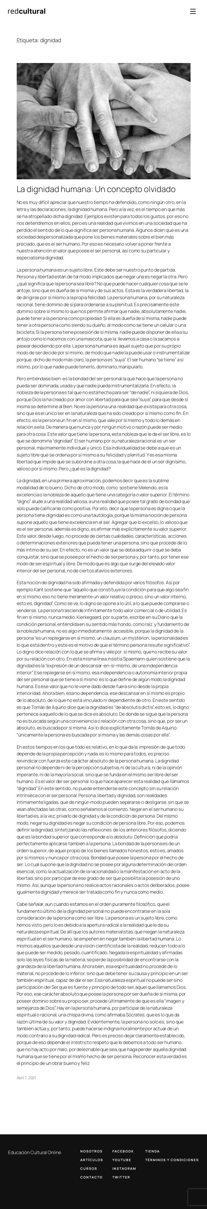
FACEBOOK (123, 1151)
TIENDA (152, 1151)
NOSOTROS (91, 1151)
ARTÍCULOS (91, 1160)
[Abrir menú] (193, 11)
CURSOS (88, 1168)
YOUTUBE (121, 1160)
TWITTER (121, 1177)
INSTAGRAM (124, 1168)
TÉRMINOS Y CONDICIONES (172, 1160)
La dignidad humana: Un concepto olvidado (96, 189)
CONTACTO (91, 1177)
